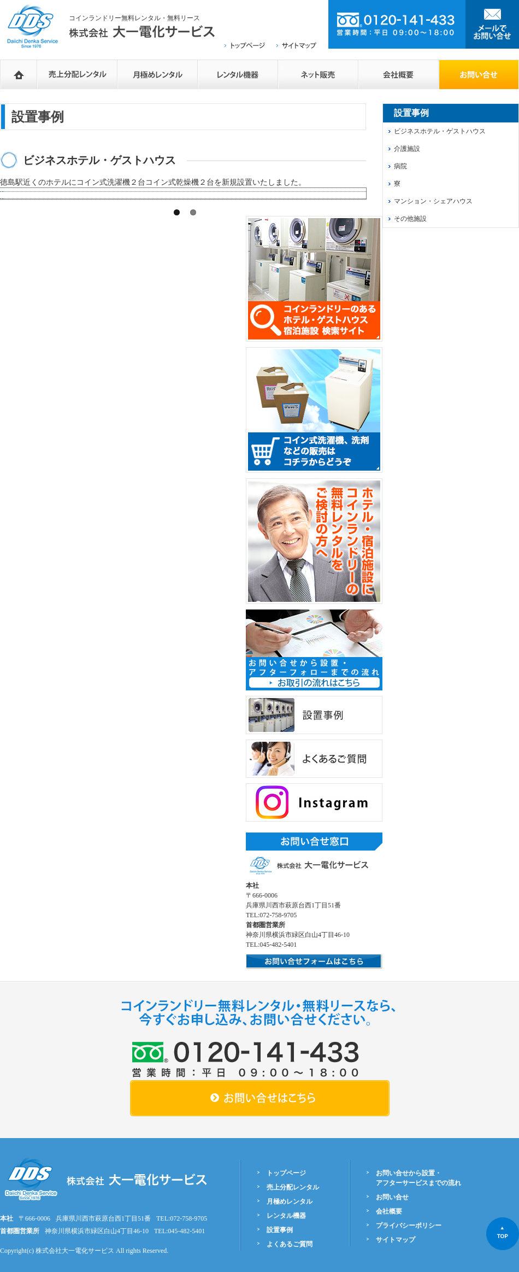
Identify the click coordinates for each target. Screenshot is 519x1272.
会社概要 (398, 74)
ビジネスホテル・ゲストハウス (440, 131)
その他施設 (410, 218)
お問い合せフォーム (479, 74)
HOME (18, 74)
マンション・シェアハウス (433, 201)
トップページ (286, 1173)
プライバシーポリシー (408, 1225)
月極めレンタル (157, 74)
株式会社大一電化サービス (75, 1251)
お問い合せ (392, 1197)
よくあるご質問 (289, 1244)
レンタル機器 (238, 74)
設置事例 (280, 1230)
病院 (400, 166)
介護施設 (407, 149)
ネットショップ (318, 74)
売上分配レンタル (77, 74)
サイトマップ (395, 1240)
